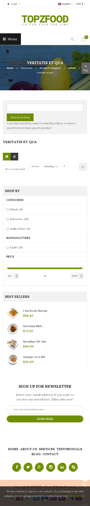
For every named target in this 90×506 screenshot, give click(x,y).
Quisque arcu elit (34, 357)
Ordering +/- (51, 166)
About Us (28, 449)
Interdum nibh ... (33, 326)
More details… (77, 496)
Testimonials (69, 449)
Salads (72, 67)
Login (14, 3)
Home (10, 67)
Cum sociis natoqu (35, 310)
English (65, 3)
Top (85, 68)
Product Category (50, 67)
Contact (51, 454)
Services (47, 449)
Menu (10, 39)
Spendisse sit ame (34, 341)
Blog (36, 454)
